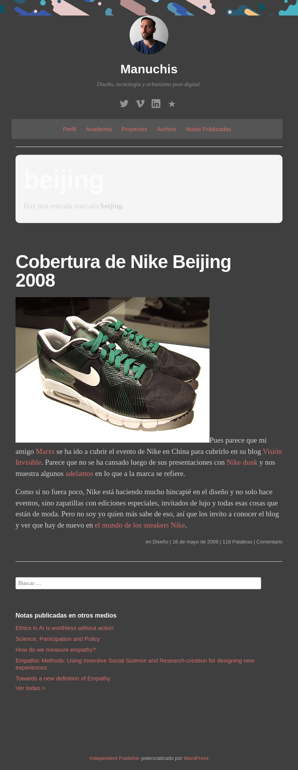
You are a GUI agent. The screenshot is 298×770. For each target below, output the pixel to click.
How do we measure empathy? (56, 649)
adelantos (80, 473)
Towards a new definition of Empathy (63, 678)
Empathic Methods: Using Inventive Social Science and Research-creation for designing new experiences (135, 664)
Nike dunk (242, 462)
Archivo (166, 129)
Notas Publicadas (208, 129)
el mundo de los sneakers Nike (140, 525)
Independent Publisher (115, 758)
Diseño (160, 542)
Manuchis (149, 69)
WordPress (196, 758)
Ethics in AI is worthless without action (65, 628)
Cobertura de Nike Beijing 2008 (123, 271)
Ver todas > (30, 688)
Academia (99, 129)
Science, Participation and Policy (58, 638)
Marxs (45, 451)
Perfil (69, 129)
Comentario (269, 542)
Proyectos (134, 129)
